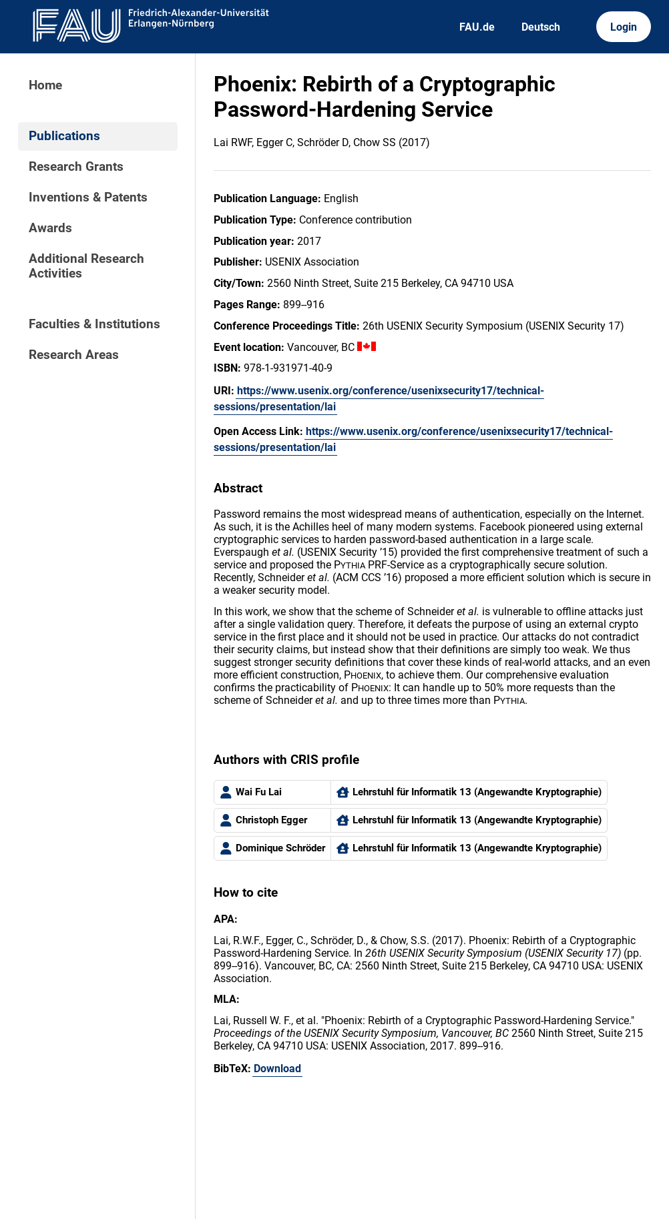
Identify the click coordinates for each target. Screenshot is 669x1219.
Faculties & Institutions (94, 324)
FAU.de (477, 27)
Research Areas (74, 355)
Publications (64, 136)
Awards (50, 228)
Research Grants (76, 166)
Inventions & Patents (88, 197)
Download (277, 1068)
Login (623, 27)
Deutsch (540, 27)
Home (45, 85)
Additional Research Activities (86, 266)
